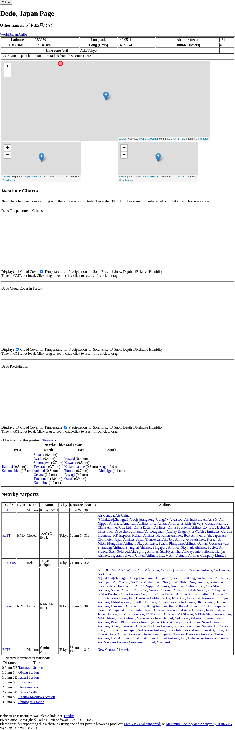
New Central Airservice (114, 649)
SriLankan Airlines (151, 630)
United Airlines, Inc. (149, 555)
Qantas (202, 543)
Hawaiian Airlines (169, 535)
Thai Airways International (194, 551)
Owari (68, 479)
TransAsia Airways (199, 634)
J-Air (207, 535)
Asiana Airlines (168, 523)
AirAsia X (210, 519)
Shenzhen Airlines (134, 626)
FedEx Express (145, 602)
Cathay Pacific (216, 523)
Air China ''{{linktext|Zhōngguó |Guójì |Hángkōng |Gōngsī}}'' (134, 517)
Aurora (153, 590)
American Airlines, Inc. (139, 523)
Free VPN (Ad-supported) (142, 724)
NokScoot (182, 618)
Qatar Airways (220, 543)
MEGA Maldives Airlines (213, 614)
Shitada (39, 455)
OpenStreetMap (150, 138)
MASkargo (185, 614)
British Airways (192, 523)
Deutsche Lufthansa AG (132, 531)
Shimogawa (42, 463)
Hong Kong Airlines (152, 606)
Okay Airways (146, 543)
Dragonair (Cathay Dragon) (170, 531)
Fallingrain (203, 138)
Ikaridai (7, 467)
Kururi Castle (28, 692)
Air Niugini (165, 582)
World (4, 34)
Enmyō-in (25, 682)
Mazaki (69, 459)
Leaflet (122, 138)
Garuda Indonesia (182, 602)
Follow (6, 2)
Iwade (38, 459)
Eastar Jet (193, 598)
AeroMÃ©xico (148, 570)
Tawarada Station (30, 667)
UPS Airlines (120, 638)
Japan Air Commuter (128, 610)
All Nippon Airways (154, 586)
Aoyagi (69, 475)
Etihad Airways (122, 602)
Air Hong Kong (184, 578)
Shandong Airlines (111, 547)
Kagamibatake (74, 467)
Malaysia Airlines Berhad (154, 618)
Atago (103, 467)
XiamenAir (165, 642)
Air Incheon (192, 519)
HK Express (121, 535)
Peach (163, 543)
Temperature (54, 271)
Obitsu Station (28, 672)
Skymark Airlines (193, 547)
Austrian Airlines (172, 590)
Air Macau (121, 582)
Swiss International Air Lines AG (190, 630)
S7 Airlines (192, 622)
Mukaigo (105, 471)
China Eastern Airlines (149, 527)
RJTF (6, 649)
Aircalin (202, 582)
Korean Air (215, 539)
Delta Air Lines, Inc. (119, 598)
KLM (123, 614)
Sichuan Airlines (160, 626)
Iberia (173, 606)
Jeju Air (174, 539)
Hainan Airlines (143, 535)
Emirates (213, 531)
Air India (222, 578)
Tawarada (40, 467)
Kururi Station (28, 677)
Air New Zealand (143, 582)
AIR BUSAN (107, 570)
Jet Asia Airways (191, 610)
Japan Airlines (124, 539)
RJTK (6, 510)
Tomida (69, 471)
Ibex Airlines (193, 535)
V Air (170, 555)
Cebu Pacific (108, 594)
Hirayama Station (30, 687)
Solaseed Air (126, 551)
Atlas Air (140, 590)
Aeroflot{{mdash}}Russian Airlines (186, 570)
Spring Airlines (147, 551)
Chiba (23, 34)
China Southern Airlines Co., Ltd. (191, 527)
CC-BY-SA (179, 138)
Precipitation (78, 271)
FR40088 (9, 563)
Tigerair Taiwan (122, 555)
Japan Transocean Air (151, 539)
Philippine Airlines (182, 543)
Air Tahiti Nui (185, 582)
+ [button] (7, 66)
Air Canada (106, 515)
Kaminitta (41, 483)
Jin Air (112, 614)
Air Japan (104, 582)
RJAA (6, 606)
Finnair (163, 602)
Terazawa (49, 440)
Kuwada (70, 463)
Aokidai (39, 471)
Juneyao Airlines (193, 539)
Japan (14, 34)
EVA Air (198, 531)
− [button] (7, 73)
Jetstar (210, 610)
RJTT (6, 535)
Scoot (115, 626)
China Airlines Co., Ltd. (115, 527)
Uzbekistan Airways (202, 638)
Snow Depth (123, 271)
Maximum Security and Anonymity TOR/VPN (199, 724)
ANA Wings (127, 570)
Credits (69, 716)
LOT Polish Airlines (161, 614)
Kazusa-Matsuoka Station (36, 697)
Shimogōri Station (31, 702)
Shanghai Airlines (138, 547)
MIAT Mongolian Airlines (116, 543)
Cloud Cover (29, 271)
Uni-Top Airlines (143, 638)
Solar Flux (100, 271)
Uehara (39, 475)
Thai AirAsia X (109, 634)
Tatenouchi (41, 479)
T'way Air (223, 630)
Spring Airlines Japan (121, 630)
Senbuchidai (11, 471)
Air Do (178, 519)
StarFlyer (166, 551)
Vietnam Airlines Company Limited (200, 555)
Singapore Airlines (166, 547)
